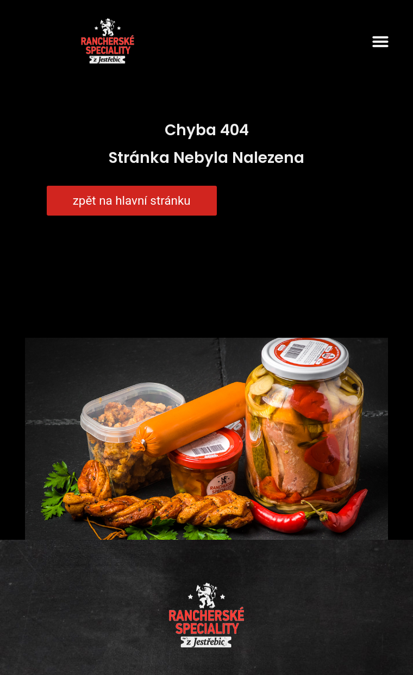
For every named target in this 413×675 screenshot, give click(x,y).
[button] (380, 41)
